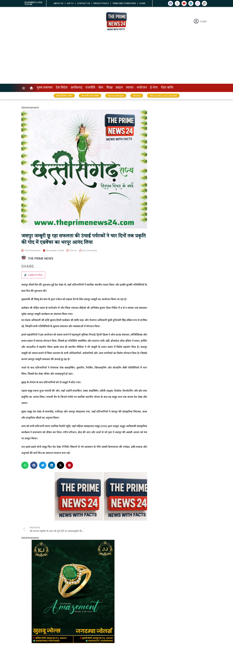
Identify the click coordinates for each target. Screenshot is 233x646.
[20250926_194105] (73, 642)
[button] (25, 465)
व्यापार (130, 87)
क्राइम (119, 87)
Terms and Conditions (124, 3)
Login (142, 3)
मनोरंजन (142, 87)
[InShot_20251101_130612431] (84, 227)
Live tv (70, 3)
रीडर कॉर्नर (167, 87)
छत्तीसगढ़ (76, 87)
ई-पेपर (154, 87)
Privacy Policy (101, 3)
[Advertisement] (116, 59)
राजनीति (90, 87)
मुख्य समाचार (45, 87)
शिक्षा (109, 87)
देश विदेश (61, 87)
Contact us (83, 3)
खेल (100, 87)
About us (58, 3)
